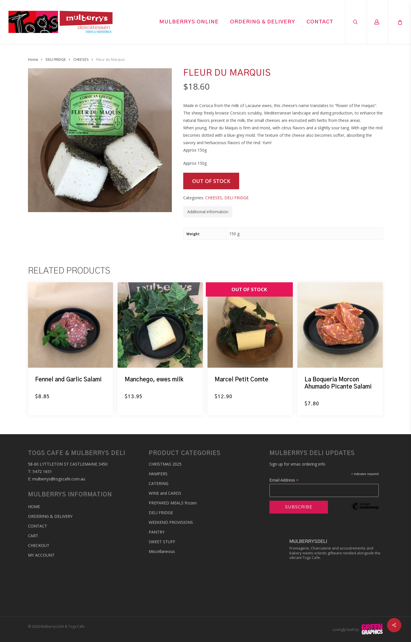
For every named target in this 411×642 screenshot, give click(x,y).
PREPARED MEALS (173, 503)
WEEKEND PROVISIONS (171, 522)
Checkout (38, 545)
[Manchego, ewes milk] (160, 325)
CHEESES (81, 59)
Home (33, 59)
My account (41, 555)
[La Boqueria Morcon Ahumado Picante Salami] (340, 325)
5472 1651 (42, 471)
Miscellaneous (162, 551)
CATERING (158, 483)
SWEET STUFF (162, 541)
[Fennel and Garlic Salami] (70, 325)
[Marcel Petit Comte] (250, 325)
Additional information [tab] (207, 211)
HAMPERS (158, 473)
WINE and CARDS (165, 493)
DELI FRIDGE (56, 59)
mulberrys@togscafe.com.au (58, 479)
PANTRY (156, 532)
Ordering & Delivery (50, 516)
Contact (37, 526)
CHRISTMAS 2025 (165, 464)
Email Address (284, 480)
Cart (33, 535)
